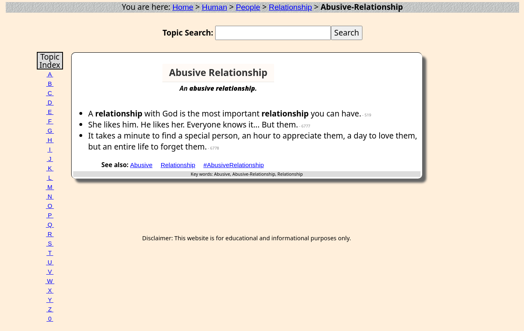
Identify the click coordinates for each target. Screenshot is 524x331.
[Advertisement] (389, 76)
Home (182, 7)
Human (214, 7)
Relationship (290, 7)
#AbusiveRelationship (233, 164)
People (248, 7)
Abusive (141, 164)
